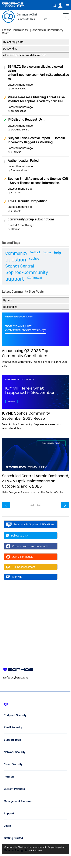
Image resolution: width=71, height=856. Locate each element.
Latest (20, 84)
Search (54, 5)
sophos (34, 259)
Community (16, 253)
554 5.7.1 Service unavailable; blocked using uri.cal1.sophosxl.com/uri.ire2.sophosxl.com (38, 72)
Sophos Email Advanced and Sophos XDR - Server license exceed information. (38, 181)
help (57, 252)
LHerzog (15, 229)
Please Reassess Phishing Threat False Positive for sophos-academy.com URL (36, 99)
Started (21, 225)
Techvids (14, 577)
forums (47, 252)
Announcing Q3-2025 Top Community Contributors (25, 353)
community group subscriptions (31, 219)
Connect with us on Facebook (27, 546)
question (15, 259)
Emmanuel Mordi (20, 170)
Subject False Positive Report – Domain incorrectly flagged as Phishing (36, 140)
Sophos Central (19, 266)
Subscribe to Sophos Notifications (30, 524)
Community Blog (26, 19)
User (60, 5)
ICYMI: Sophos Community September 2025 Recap (26, 416)
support (14, 279)
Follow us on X (17, 535)
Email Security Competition (27, 201)
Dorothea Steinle (20, 129)
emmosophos (18, 88)
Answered (5, 120)
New (66, 16)
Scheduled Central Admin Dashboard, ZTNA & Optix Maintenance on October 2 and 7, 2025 (35, 481)
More (44, 19)
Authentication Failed (23, 160)
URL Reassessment (20, 567)
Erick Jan (16, 152)
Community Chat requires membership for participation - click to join (35, 849)
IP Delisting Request (22, 119)
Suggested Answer (5, 97)
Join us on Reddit (19, 556)
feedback (35, 252)
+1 (43, 119)
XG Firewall (35, 278)
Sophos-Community (26, 272)
